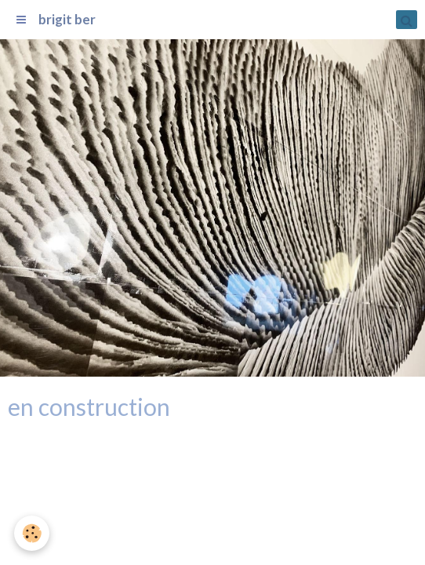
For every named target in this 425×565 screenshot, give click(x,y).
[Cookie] (31, 533)
